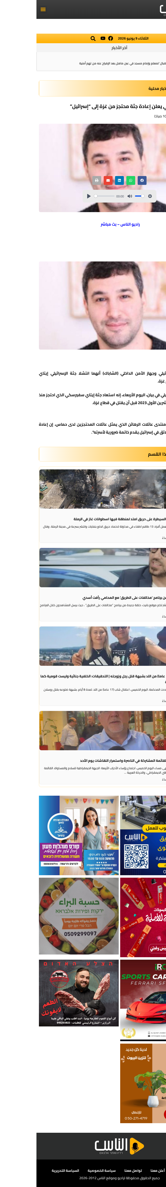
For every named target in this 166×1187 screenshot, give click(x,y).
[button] (6, 9)
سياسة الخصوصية (65, 1170)
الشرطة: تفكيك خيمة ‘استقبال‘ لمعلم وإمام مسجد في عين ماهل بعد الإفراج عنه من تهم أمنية (102, 63)
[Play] (52, 196)
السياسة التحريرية (29, 1170)
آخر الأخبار (83, 47)
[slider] (68, 196)
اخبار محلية (121, 88)
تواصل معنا (96, 1170)
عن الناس (144, 1170)
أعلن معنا (121, 1170)
